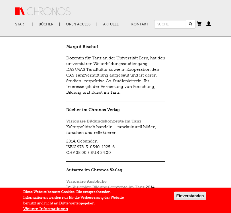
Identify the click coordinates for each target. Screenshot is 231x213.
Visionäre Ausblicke (86, 181)
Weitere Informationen (45, 210)
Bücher (46, 24)
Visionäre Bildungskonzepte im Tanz (104, 121)
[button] (199, 24)
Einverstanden (190, 197)
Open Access (78, 24)
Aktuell (111, 24)
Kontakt (139, 24)
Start (20, 24)
